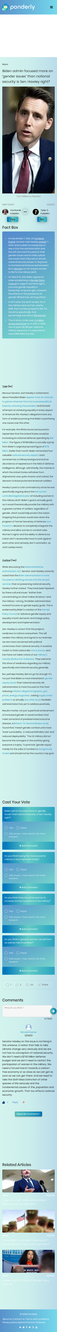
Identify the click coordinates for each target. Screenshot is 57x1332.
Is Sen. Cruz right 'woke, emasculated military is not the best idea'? (24, 1202)
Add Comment (28, 845)
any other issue (32, 699)
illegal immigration (32, 691)
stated (42, 241)
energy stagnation (20, 695)
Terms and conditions (37, 1319)
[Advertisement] (28, 35)
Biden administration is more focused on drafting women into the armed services (25, 580)
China (34, 650)
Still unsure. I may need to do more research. (27, 835)
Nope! (24, 827)
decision (18, 268)
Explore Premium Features (31, 1322)
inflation (16, 691)
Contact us (19, 1319)
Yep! (11, 827)
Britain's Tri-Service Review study (31, 723)
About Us (7, 1319)
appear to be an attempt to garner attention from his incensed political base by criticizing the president (27, 401)
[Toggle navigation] (51, 7)
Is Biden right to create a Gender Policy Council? (25, 1282)
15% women (40, 315)
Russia (41, 650)
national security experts (25, 455)
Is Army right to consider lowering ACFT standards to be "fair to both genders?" (26, 1242)
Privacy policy (10, 1322)
